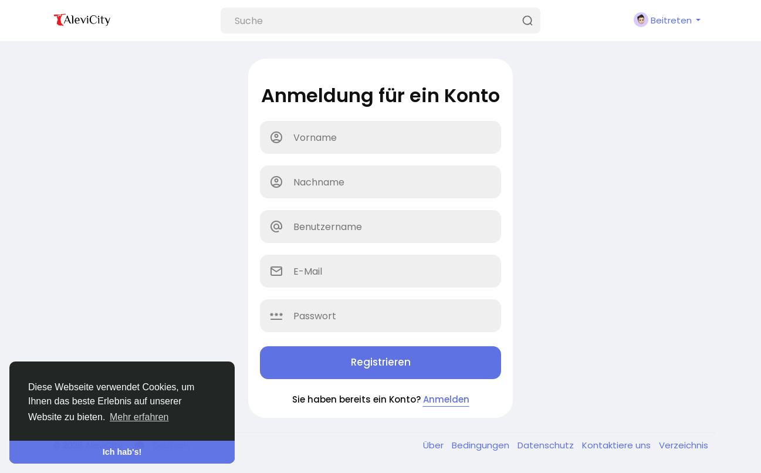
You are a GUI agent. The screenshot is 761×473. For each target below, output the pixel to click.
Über (434, 445)
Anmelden (446, 399)
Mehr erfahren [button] (139, 417)
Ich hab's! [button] (122, 452)
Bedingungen (482, 445)
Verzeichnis (683, 445)
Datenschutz (547, 445)
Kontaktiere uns (617, 445)
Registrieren (381, 362)
